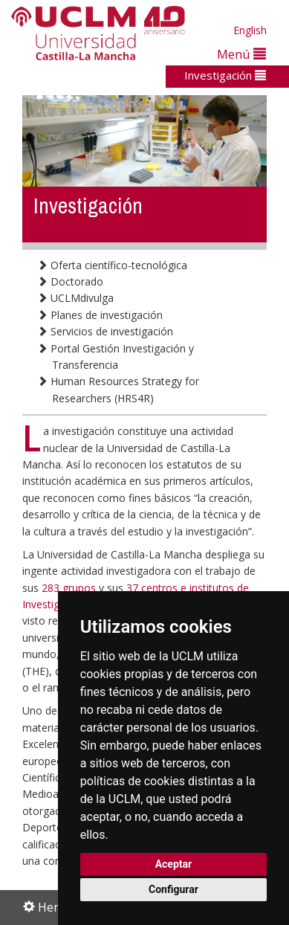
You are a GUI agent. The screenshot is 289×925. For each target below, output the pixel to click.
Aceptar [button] (173, 864)
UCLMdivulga (75, 298)
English (250, 30)
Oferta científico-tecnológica (112, 265)
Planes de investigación (100, 315)
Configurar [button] (173, 889)
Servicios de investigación (105, 331)
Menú (241, 53)
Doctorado (70, 281)
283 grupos (69, 588)
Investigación (225, 75)
